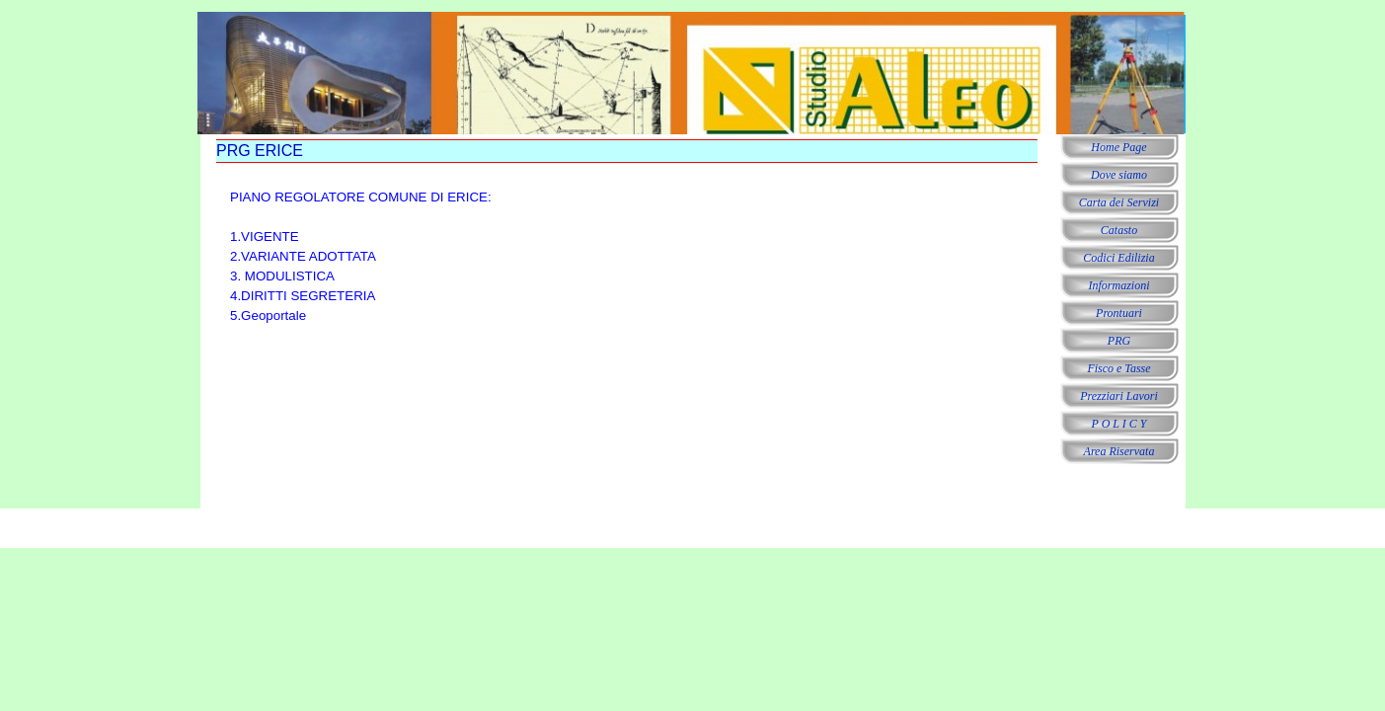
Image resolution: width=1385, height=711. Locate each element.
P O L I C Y (1119, 424)
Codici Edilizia (1118, 258)
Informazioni (1118, 285)
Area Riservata (1119, 451)
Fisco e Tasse (1118, 368)
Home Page (1118, 147)
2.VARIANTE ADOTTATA (303, 256)
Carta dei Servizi (1119, 202)
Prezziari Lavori (1119, 396)
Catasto (1119, 230)
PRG (1119, 341)
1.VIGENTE (264, 236)
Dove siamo (1119, 175)
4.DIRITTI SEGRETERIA (302, 295)
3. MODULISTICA (282, 276)
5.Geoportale (268, 315)
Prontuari (1119, 313)
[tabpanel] (419, 257)
